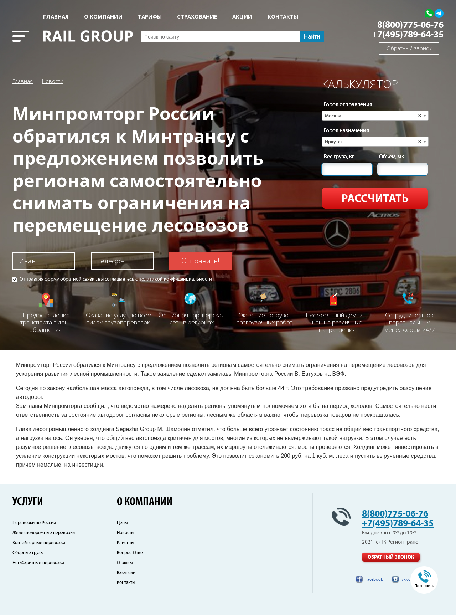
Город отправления (348, 105)
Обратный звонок (409, 48)
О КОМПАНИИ (103, 16)
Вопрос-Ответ (131, 552)
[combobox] (375, 116)
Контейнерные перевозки (38, 542)
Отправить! (200, 261)
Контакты (126, 582)
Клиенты (125, 542)
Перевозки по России (34, 523)
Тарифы (150, 16)
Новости (52, 80)
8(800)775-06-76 (410, 25)
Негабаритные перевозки (38, 562)
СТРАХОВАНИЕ (197, 16)
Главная (56, 16)
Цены (122, 523)
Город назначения (346, 131)
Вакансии (126, 572)
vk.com (407, 579)
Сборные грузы (28, 552)
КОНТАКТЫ (283, 16)
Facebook (374, 579)
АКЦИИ (242, 16)
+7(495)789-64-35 (408, 35)
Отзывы (125, 562)
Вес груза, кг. (339, 157)
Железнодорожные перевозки (43, 532)
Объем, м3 (391, 157)
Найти (312, 37)
